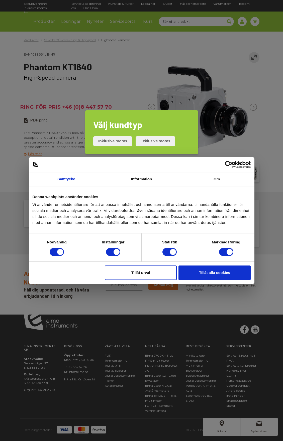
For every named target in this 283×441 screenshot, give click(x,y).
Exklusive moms (155, 141)
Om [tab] (217, 179)
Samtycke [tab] (66, 179)
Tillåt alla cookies (214, 272)
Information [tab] (141, 179)
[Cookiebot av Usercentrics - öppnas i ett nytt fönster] (229, 164)
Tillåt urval (140, 272)
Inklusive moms (112, 141)
